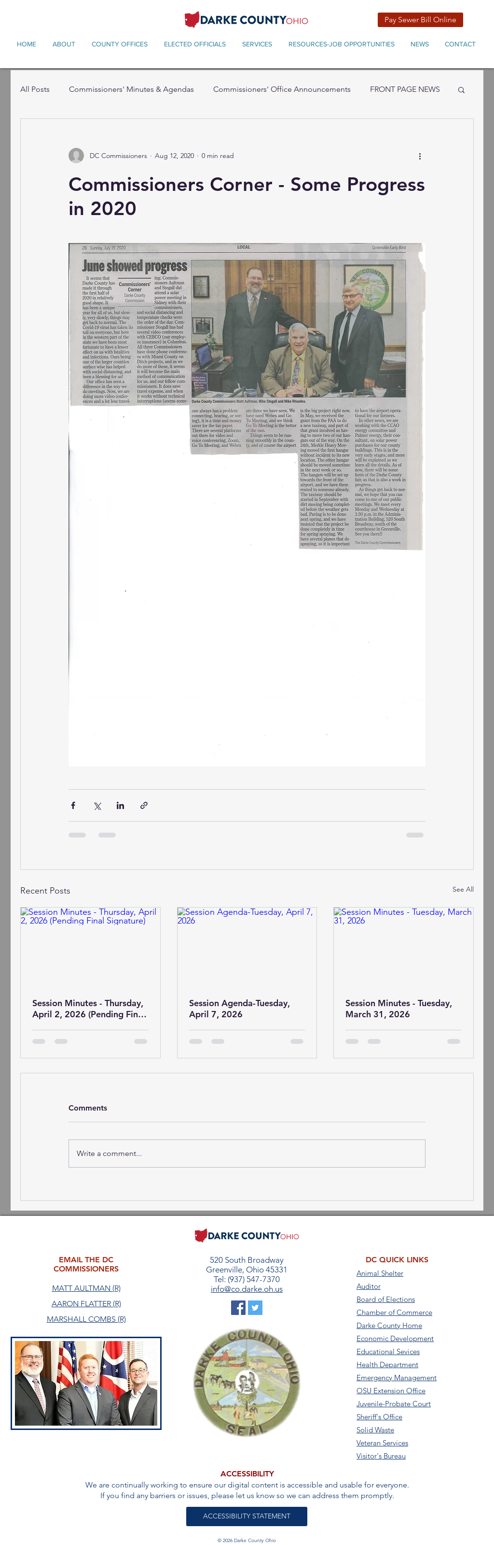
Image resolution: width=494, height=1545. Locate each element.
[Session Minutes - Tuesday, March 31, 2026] (403, 947)
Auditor (369, 1286)
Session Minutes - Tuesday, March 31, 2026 (398, 1008)
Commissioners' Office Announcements (282, 89)
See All (463, 889)
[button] (461, 89)
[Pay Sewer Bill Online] (420, 20)
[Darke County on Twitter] (255, 1307)
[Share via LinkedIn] (120, 805)
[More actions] (419, 155)
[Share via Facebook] (73, 805)
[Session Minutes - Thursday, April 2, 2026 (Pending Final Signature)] (90, 947)
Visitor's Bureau (381, 1455)
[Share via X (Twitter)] (96, 805)
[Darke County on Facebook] (238, 1307)
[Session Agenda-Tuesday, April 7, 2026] (247, 947)
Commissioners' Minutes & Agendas (131, 89)
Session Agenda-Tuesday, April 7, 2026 (239, 1008)
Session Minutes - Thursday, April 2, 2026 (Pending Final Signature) (88, 1008)
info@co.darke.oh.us (247, 1289)
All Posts (35, 89)
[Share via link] (144, 805)
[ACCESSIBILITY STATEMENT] (246, 1516)
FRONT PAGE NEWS (405, 89)
